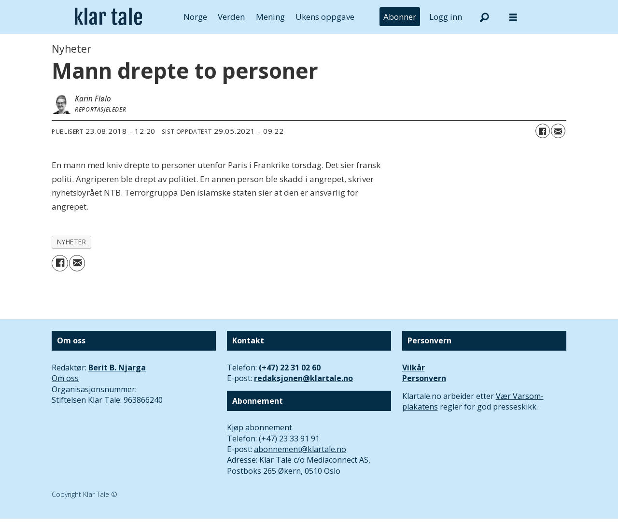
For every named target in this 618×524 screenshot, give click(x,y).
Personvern (424, 378)
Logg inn (445, 16)
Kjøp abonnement (259, 427)
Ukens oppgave (324, 16)
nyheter (71, 241)
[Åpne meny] (513, 17)
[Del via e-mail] (558, 131)
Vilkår (413, 367)
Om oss (65, 378)
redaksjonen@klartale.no (303, 378)
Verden (231, 16)
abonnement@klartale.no (300, 449)
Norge (195, 16)
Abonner (399, 16)
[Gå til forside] (108, 16)
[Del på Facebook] (542, 131)
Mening (270, 16)
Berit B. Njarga (117, 367)
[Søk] (484, 17)
